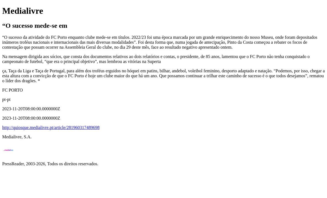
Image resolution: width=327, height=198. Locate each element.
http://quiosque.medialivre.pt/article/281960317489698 (51, 127)
